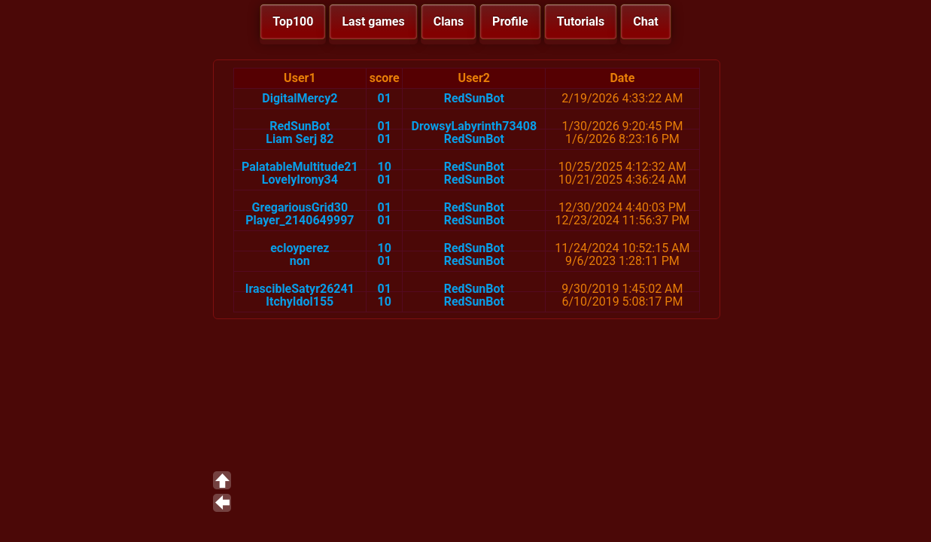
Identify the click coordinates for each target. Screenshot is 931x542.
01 (384, 98)
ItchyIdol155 (299, 301)
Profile (510, 21)
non (300, 261)
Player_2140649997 (299, 220)
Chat (645, 21)
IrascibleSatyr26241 (299, 289)
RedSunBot (474, 98)
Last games (373, 21)
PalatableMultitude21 (300, 167)
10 (384, 167)
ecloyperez (299, 248)
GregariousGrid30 (300, 207)
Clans (449, 21)
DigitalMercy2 (299, 98)
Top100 (292, 21)
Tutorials (581, 21)
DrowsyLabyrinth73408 (474, 126)
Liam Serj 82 (299, 139)
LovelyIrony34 (300, 179)
